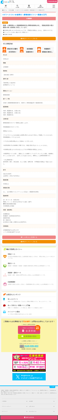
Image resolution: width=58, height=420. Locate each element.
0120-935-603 (53, 1)
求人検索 (11, 10)
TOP (52, 386)
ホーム (4, 10)
